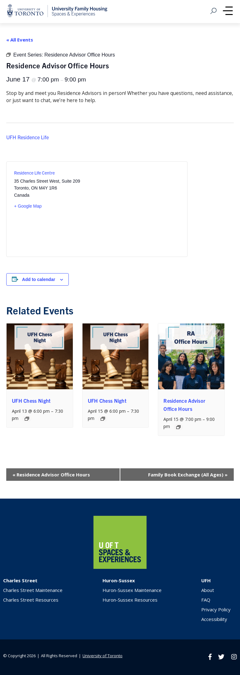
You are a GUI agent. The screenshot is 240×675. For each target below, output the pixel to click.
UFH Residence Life (27, 137)
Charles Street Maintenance (32, 590)
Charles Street (20, 580)
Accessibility (214, 619)
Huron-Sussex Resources (130, 600)
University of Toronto (102, 655)
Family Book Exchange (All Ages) (188, 474)
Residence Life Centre (34, 172)
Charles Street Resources (30, 600)
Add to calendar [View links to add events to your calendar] (38, 279)
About (207, 590)
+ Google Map (28, 206)
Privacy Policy (216, 609)
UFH (206, 580)
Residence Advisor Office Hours (51, 474)
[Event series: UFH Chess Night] (27, 419)
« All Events (19, 40)
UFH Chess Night (31, 400)
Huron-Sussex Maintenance (132, 590)
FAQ (205, 600)
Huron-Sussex (118, 580)
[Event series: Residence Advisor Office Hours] (178, 427)
